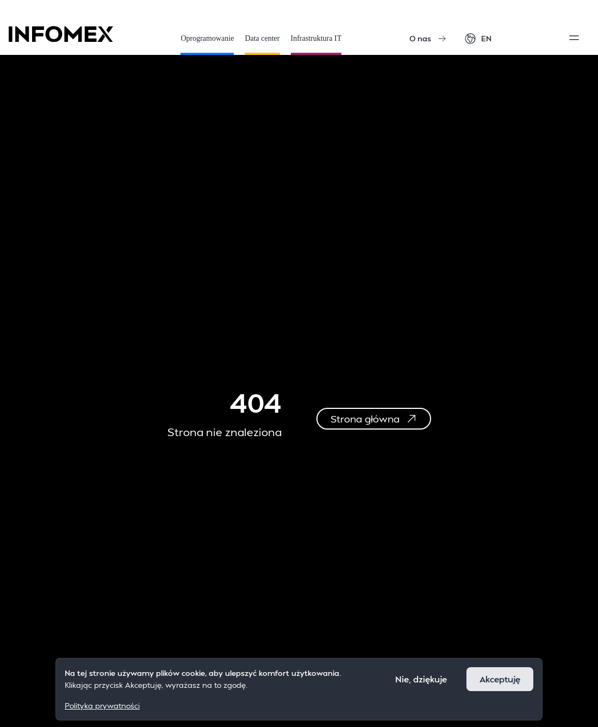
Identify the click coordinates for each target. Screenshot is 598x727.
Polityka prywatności (102, 705)
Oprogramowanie (207, 44)
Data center (262, 44)
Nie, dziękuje (421, 679)
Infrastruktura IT (316, 44)
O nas (427, 38)
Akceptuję (499, 679)
